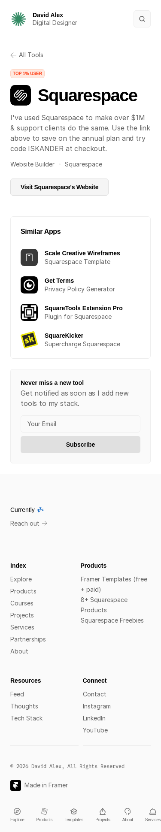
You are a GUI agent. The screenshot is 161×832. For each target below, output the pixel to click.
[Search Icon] (142, 18)
